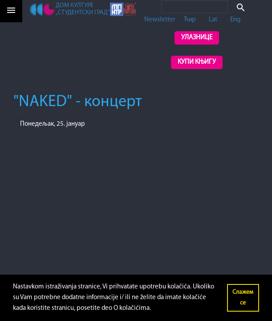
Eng (235, 19)
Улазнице (196, 37)
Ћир (190, 19)
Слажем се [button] (242, 297)
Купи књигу (197, 62)
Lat (213, 19)
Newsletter (159, 19)
